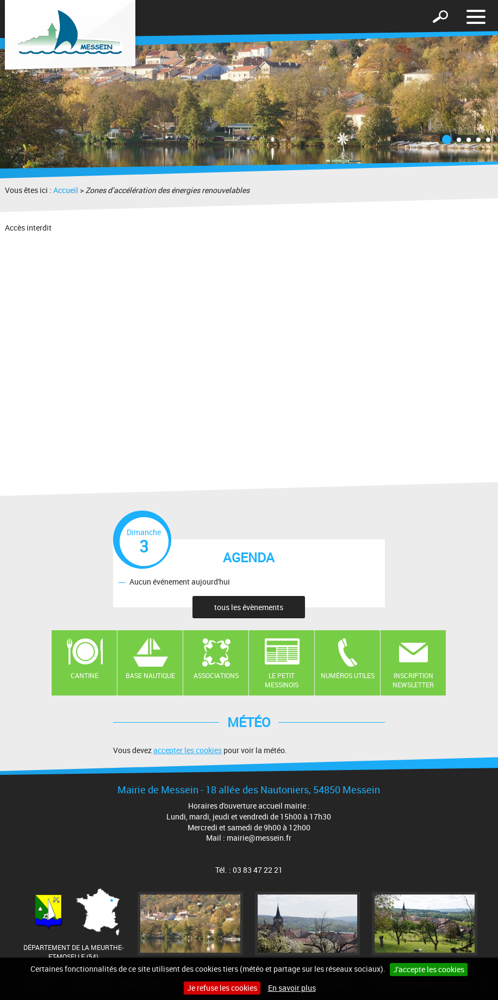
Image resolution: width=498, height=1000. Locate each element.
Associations (216, 675)
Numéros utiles (348, 675)
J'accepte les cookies (428, 969)
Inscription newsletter (413, 680)
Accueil (65, 190)
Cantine (84, 675)
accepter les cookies (187, 750)
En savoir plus (292, 988)
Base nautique (150, 675)
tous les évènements (248, 607)
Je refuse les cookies (222, 988)
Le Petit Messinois (281, 680)
